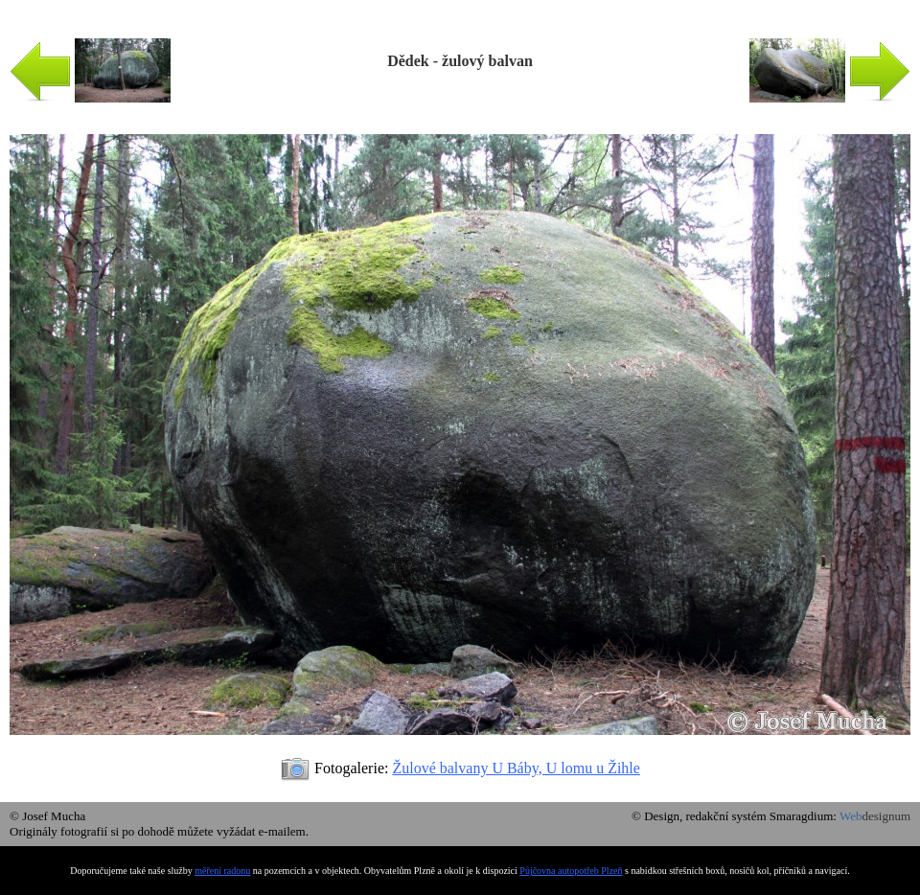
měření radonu (222, 870)
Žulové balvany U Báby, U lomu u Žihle (515, 768)
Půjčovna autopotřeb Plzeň (570, 870)
